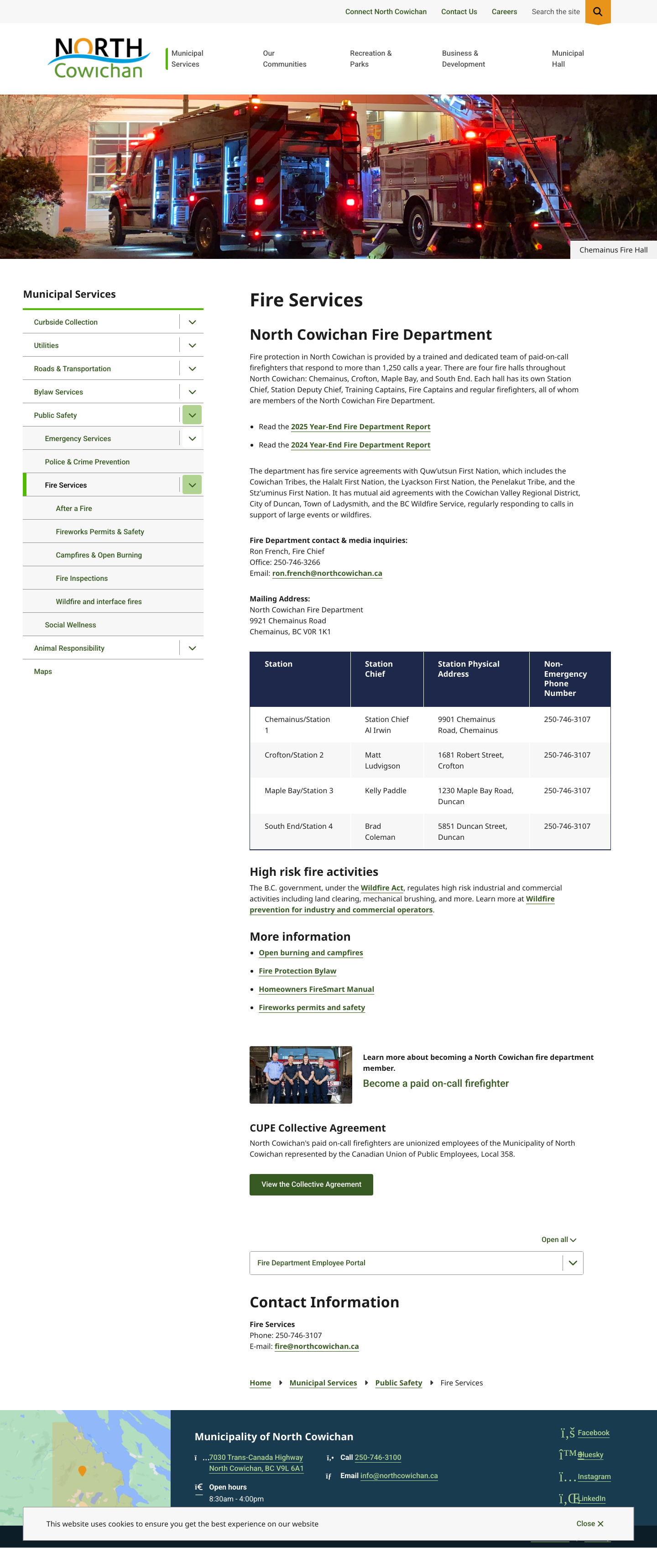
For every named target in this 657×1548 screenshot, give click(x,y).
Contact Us (459, 11)
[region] (430, 751)
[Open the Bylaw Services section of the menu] (192, 391)
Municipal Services (187, 58)
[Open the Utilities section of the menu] (192, 344)
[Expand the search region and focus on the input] (569, 11)
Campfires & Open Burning (99, 555)
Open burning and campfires (311, 953)
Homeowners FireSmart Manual (316, 989)
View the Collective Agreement (311, 1184)
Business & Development (463, 58)
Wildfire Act (382, 888)
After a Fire (74, 508)
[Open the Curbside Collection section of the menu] (192, 321)
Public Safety (55, 415)
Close (586, 1523)
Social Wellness (70, 625)
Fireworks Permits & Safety (100, 531)
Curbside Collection (66, 322)
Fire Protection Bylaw (297, 971)
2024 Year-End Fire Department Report (361, 445)
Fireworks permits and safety (312, 1007)
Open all (555, 1239)
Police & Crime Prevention (87, 462)
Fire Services (66, 485)
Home (260, 1383)
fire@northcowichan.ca (317, 1346)
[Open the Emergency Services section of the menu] (192, 438)
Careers (504, 11)
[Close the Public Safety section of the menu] (192, 414)
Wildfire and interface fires (99, 601)
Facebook (584, 1432)
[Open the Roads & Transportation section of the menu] (192, 368)
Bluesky (581, 1454)
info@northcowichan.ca (399, 1475)
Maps (43, 671)
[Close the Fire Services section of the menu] (192, 484)
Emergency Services (78, 438)
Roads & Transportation (72, 368)
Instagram (585, 1476)
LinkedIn (582, 1498)
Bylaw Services (58, 392)
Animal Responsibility (69, 648)
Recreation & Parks (370, 58)
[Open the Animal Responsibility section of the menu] (192, 647)
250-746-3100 (378, 1457)
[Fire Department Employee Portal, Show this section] (416, 1263)
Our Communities (285, 58)
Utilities (46, 345)
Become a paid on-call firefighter (436, 1084)
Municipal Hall (568, 58)
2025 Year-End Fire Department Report (361, 426)
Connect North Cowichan (386, 11)
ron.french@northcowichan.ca (327, 573)
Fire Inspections (82, 578)
